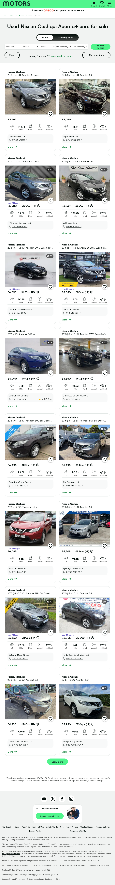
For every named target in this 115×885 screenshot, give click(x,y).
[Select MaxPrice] (80, 47)
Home (5, 16)
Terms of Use (38, 827)
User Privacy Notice (69, 827)
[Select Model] (47, 47)
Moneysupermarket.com (11, 854)
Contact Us (7, 827)
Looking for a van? (50, 56)
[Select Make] (30, 47)
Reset (12, 55)
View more (57, 761)
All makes (13, 16)
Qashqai (29, 16)
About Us (26, 827)
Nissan (21, 16)
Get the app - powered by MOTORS (57, 10)
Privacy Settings (103, 827)
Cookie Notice (86, 827)
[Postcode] (13, 47)
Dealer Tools (35, 831)
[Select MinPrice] (63, 47)
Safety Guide (52, 827)
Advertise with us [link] (49, 816)
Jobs (17, 827)
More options (96, 55)
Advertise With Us (78, 831)
